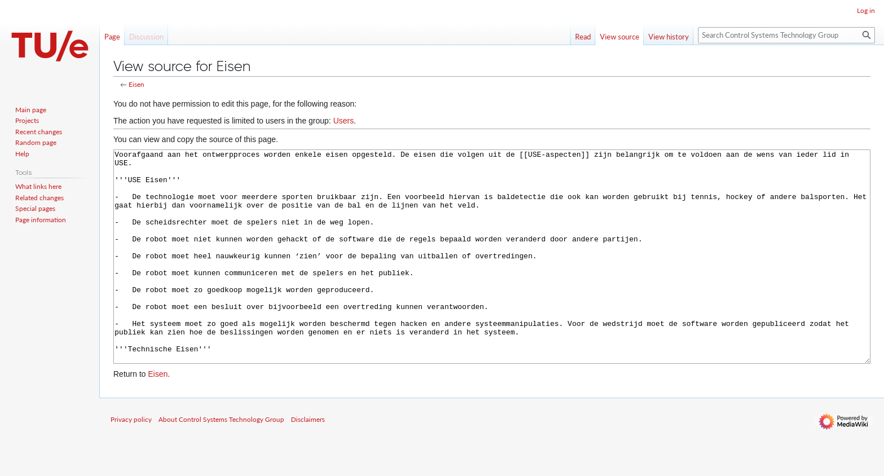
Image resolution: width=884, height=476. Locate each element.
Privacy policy (131, 461)
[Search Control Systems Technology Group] (786, 35)
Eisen (136, 84)
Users (343, 120)
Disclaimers (308, 461)
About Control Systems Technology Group (221, 461)
